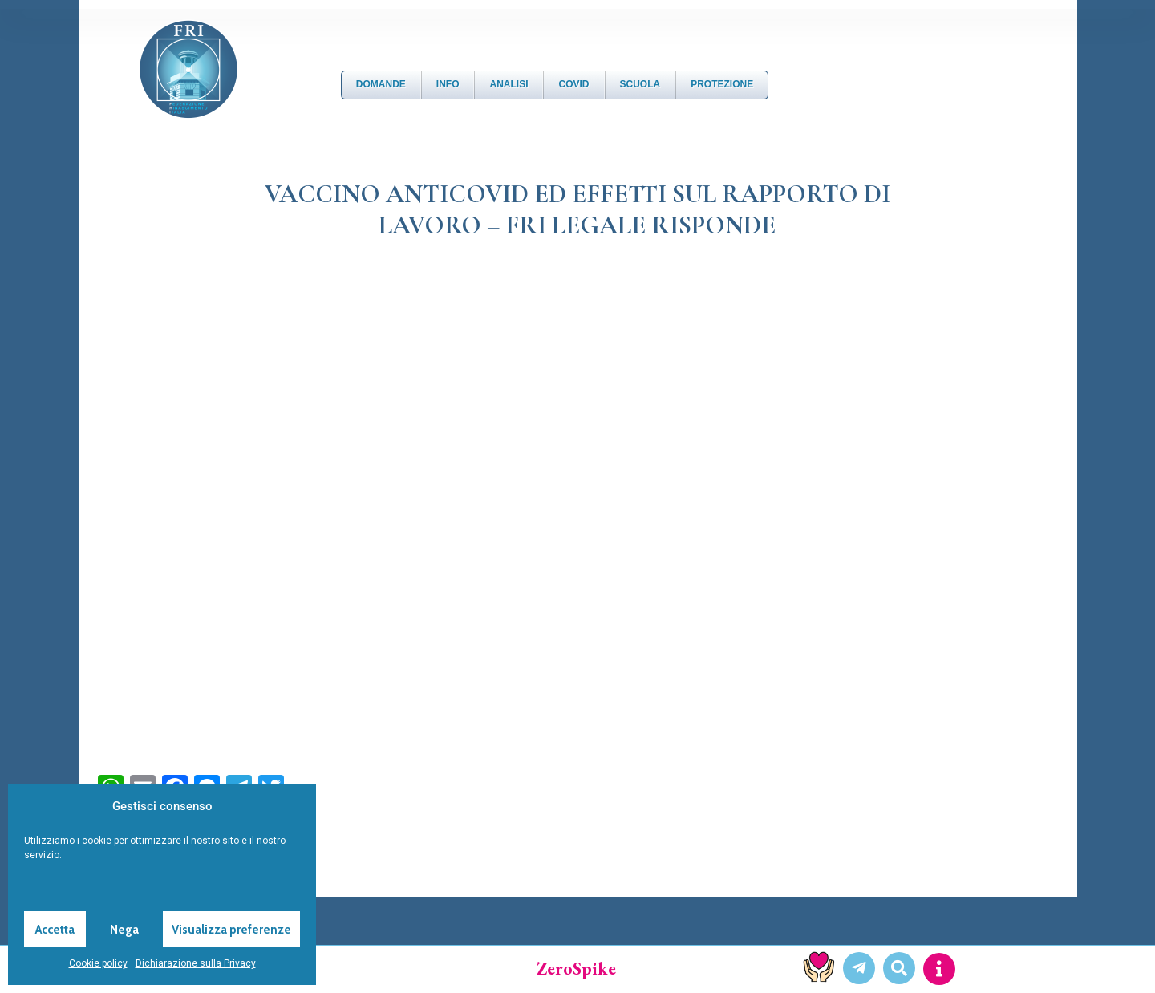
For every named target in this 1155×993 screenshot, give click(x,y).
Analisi (508, 84)
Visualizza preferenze (231, 929)
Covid (573, 84)
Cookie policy (98, 963)
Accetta (55, 929)
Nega (124, 929)
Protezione (722, 84)
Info (448, 84)
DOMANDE (381, 84)
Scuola (640, 84)
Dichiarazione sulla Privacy (196, 963)
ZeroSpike (576, 968)
